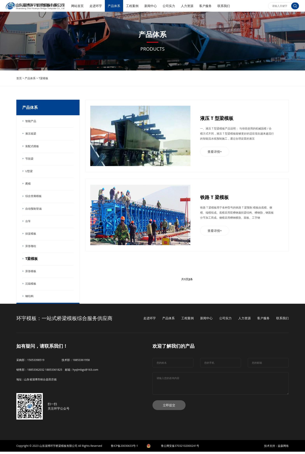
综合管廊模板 (33, 197)
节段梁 (29, 159)
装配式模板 (32, 146)
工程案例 (132, 6)
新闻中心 (150, 6)
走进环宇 (95, 6)
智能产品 (30, 121)
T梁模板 (43, 78)
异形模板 (30, 273)
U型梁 (29, 171)
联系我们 (223, 6)
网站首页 (77, 6)
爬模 (28, 184)
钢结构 (29, 298)
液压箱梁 (30, 133)
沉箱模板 (30, 285)
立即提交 (169, 407)
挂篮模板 (30, 235)
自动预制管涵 (33, 209)
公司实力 (169, 6)
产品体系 (114, 6)
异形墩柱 (30, 247)
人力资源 (187, 6)
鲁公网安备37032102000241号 (180, 448)
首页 (19, 78)
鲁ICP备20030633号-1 (124, 448)
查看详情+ (215, 152)
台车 (28, 222)
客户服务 (205, 6)
